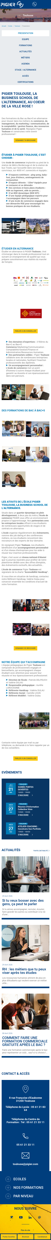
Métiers (25, 57)
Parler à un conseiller (25, 331)
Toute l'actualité (41, 851)
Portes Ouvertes (9, 1237)
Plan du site (25, 1230)
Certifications (26, 82)
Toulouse (17, 26)
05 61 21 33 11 (25, 1144)
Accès (25, 76)
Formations (25, 45)
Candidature (42, 1237)
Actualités (25, 51)
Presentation (25, 33)
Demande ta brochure (25, 140)
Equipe (25, 39)
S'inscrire (25, 795)
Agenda (25, 63)
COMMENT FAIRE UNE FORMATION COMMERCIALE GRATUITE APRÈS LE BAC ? (24, 1041)
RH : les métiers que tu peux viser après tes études (24, 971)
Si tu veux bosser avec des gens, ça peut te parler (23, 902)
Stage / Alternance (25, 70)
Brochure (25, 1237)
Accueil (4, 26)
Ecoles (10, 26)
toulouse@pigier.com (25, 1164)
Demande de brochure (25, 648)
